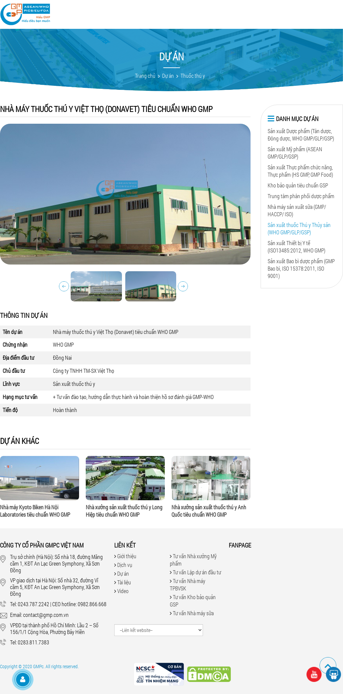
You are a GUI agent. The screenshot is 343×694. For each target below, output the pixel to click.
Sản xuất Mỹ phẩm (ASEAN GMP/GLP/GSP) (295, 153)
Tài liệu (202, 10)
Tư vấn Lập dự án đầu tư (197, 572)
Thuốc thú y (193, 75)
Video (183, 10)
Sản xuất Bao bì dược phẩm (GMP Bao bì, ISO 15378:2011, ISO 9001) (301, 268)
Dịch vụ (146, 10)
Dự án (166, 10)
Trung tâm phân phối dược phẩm (301, 195)
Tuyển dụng (274, 10)
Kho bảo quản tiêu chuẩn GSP (298, 185)
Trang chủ (145, 75)
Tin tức (246, 10)
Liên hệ (301, 10)
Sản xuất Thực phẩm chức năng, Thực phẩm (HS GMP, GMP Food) (300, 171)
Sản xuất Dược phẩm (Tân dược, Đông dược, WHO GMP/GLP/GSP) (301, 134)
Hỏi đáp (224, 10)
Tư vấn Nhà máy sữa (193, 613)
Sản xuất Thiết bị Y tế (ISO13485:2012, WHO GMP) (296, 246)
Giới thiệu (121, 10)
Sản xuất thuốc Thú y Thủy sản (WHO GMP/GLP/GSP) (299, 228)
